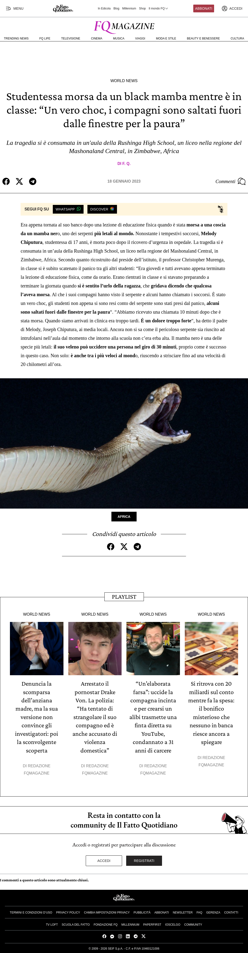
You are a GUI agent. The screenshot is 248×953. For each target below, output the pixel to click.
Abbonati (203, 8)
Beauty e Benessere (203, 38)
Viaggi (140, 38)
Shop (142, 8)
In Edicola (104, 8)
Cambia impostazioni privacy (107, 911)
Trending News (16, 38)
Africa (124, 516)
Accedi (103, 860)
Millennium (129, 8)
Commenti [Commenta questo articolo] (231, 181)
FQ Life (44, 38)
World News (124, 81)
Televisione (70, 38)
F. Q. (126, 164)
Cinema (96, 38)
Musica (118, 38)
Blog (116, 8)
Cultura (237, 38)
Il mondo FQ (159, 8)
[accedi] (232, 8)
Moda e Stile (166, 38)
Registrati (144, 860)
